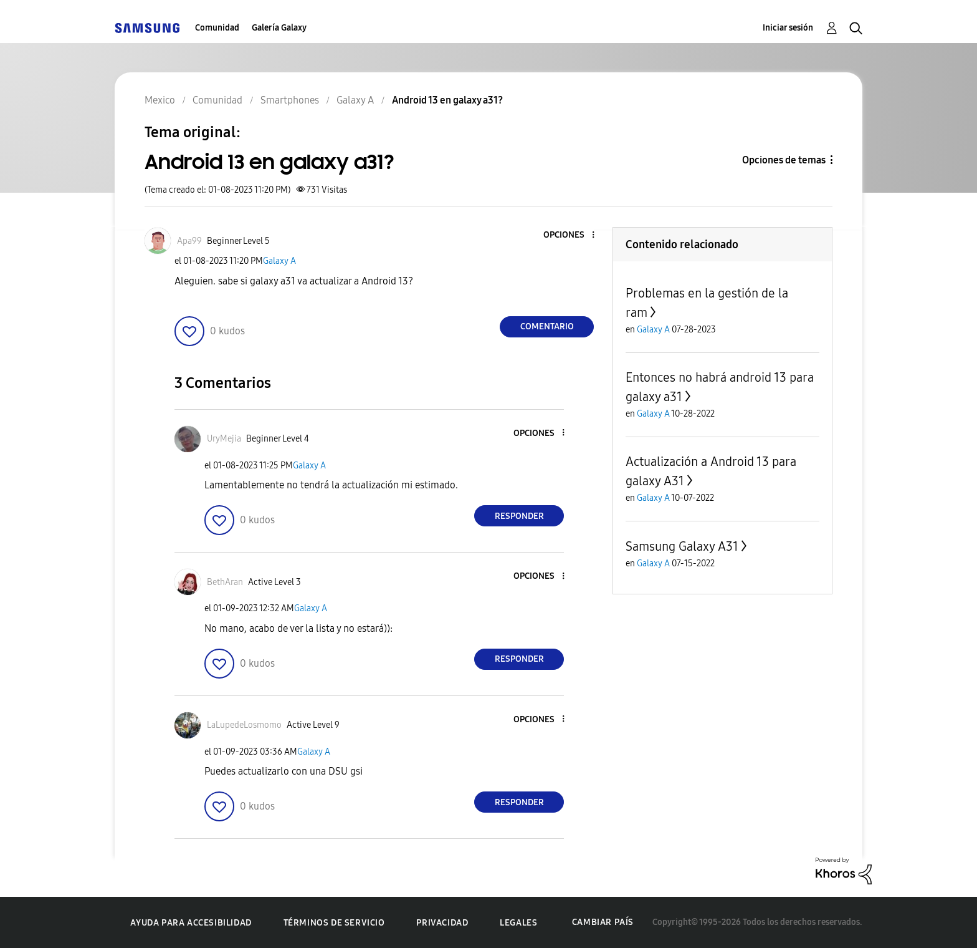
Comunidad (217, 27)
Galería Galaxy (279, 27)
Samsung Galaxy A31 (682, 546)
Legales (518, 922)
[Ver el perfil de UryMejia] (224, 438)
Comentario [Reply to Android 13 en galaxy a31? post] (547, 326)
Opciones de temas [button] (784, 160)
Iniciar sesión (788, 27)
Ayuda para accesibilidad (190, 922)
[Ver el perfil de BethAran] (225, 582)
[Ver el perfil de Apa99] (189, 241)
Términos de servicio (334, 922)
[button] (572, 235)
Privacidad (442, 922)
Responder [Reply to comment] (519, 516)
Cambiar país (603, 922)
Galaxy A (279, 261)
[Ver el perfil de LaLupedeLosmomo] (244, 725)
